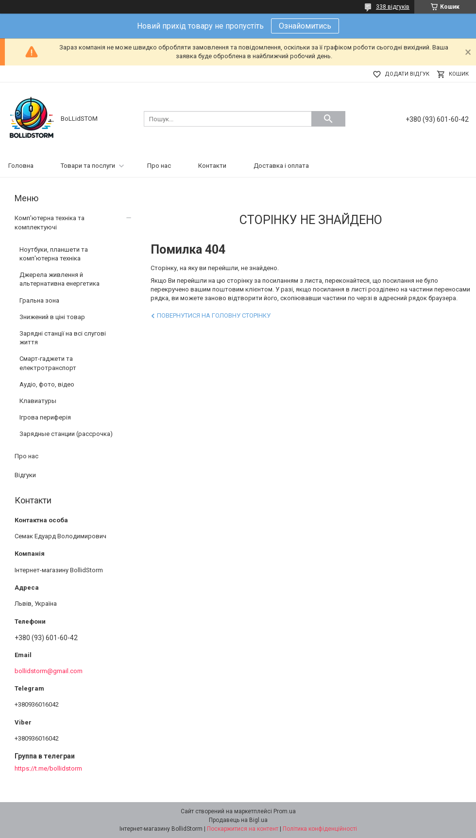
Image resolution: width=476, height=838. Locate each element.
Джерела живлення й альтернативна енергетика (59, 279)
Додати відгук (407, 74)
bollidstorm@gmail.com (49, 671)
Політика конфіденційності (320, 828)
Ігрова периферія (45, 417)
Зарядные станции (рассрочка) (66, 433)
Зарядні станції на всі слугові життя (62, 338)
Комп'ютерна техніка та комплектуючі (50, 222)
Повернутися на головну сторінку (214, 315)
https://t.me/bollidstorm (48, 768)
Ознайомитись (305, 26)
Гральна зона (39, 300)
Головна (21, 165)
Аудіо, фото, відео (46, 384)
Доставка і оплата (281, 165)
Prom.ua (284, 811)
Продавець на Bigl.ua (238, 820)
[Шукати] (328, 119)
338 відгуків (392, 6)
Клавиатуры (37, 400)
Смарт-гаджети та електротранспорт (47, 363)
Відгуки (25, 475)
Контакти (212, 165)
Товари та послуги (88, 165)
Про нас (159, 165)
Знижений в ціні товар (52, 317)
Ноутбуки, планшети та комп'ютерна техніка (53, 254)
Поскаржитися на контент (242, 828)
